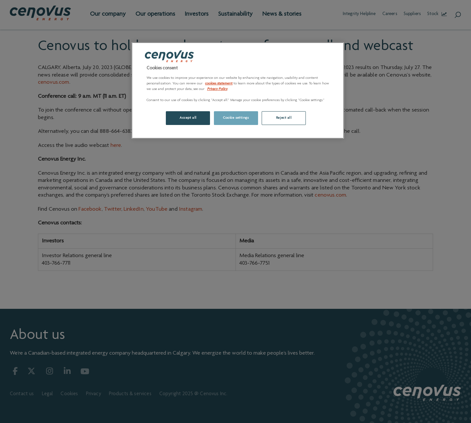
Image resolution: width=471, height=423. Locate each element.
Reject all (284, 118)
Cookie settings (236, 118)
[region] (237, 90)
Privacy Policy (217, 89)
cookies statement (219, 83)
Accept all (188, 118)
